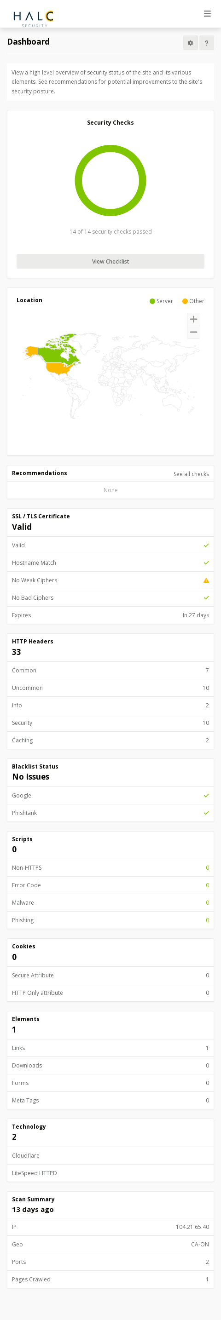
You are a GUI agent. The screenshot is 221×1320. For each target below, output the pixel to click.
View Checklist (110, 261)
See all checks (191, 474)
